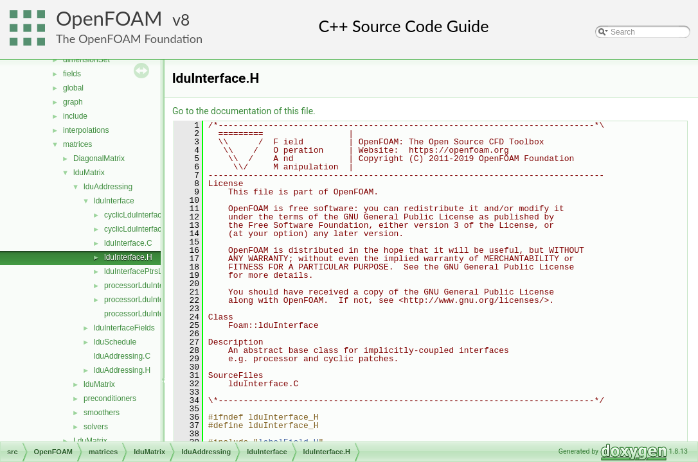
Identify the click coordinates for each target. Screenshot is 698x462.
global (73, 87)
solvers (96, 426)
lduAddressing (108, 186)
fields (72, 73)
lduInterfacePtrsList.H (141, 271)
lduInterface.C (128, 243)
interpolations (86, 130)
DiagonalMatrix (99, 158)
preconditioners (110, 398)
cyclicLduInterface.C (139, 214)
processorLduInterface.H (146, 299)
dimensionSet (86, 59)
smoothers (102, 412)
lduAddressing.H (122, 370)
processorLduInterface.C (146, 285)
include (75, 116)
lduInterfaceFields (124, 327)
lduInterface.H (128, 257)
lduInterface (114, 200)
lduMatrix (89, 172)
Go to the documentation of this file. (244, 111)
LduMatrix (90, 440)
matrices (77, 144)
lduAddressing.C (122, 356)
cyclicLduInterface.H (139, 229)
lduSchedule (115, 342)
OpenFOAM (109, 18)
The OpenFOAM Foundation (129, 38)
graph (73, 102)
